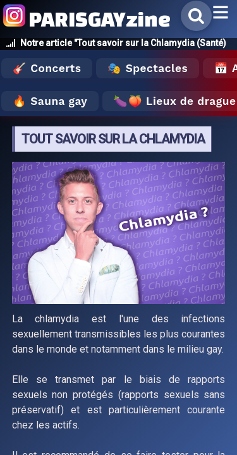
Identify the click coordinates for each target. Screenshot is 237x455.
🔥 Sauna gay (50, 101)
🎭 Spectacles (147, 68)
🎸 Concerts (47, 68)
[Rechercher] (196, 16)
